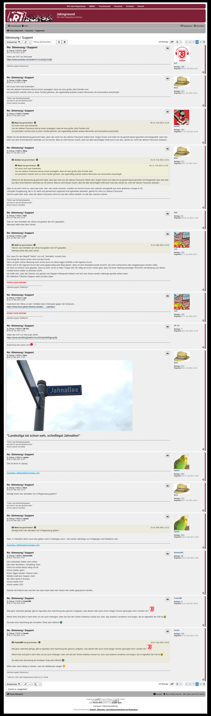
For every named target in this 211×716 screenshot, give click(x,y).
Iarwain (176, 630)
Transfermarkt (104, 6)
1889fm (92, 6)
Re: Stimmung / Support (22, 47)
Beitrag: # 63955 (14, 236)
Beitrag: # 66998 (14, 556)
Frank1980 (178, 598)
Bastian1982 (178, 552)
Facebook (118, 6)
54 (181, 602)
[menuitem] (24, 26)
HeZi (175, 212)
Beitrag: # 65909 (14, 356)
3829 (182, 474)
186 (182, 556)
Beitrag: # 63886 (14, 114)
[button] (172, 42)
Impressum (97, 706)
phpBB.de (115, 701)
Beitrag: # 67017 (14, 633)
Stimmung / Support (19, 37)
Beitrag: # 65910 (14, 458)
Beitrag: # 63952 (14, 216)
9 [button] (200, 42)
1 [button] (180, 42)
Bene (176, 88)
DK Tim (176, 325)
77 (181, 329)
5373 (182, 91)
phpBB (97, 699)
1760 (182, 252)
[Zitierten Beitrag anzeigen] (35, 122)
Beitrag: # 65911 (14, 488)
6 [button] (189, 42)
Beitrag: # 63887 (14, 151)
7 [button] (193, 42)
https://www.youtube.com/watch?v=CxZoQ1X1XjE (29, 59)
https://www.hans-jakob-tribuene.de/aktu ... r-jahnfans (31, 307)
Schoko (177, 126)
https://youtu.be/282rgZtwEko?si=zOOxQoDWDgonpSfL (32, 337)
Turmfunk (130, 6)
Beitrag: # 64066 (14, 298)
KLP (175, 63)
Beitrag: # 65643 (14, 329)
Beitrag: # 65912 (14, 519)
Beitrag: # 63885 (14, 81)
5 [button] (186, 42)
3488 (182, 67)
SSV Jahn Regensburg (76, 6)
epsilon (176, 470)
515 (182, 216)
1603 (182, 130)
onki (175, 249)
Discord (141, 6)
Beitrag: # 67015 (14, 601)
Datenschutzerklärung (110, 706)
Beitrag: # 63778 (14, 51)
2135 (182, 634)
